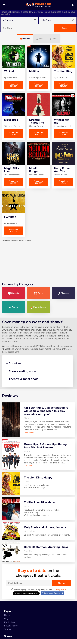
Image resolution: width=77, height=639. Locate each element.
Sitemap (8, 629)
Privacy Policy (10, 625)
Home (7, 615)
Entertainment (38, 307)
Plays (38, 293)
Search (65, 28)
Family (13, 307)
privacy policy (60, 589)
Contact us (9, 622)
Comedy (13, 293)
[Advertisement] (38, 260)
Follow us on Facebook (52, 593)
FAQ (6, 618)
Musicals (63, 293)
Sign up (61, 583)
